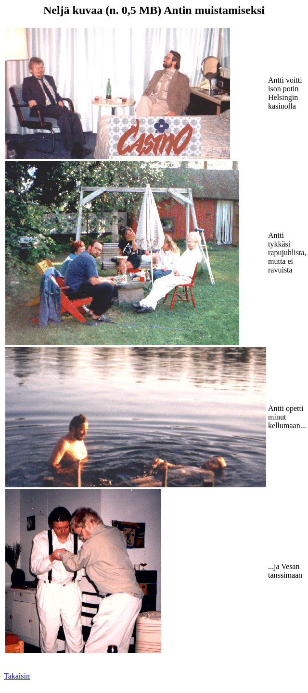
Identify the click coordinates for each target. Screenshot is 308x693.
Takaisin (17, 676)
